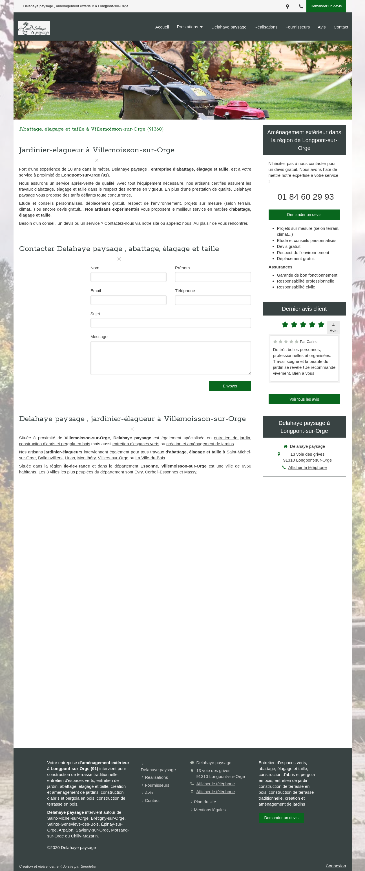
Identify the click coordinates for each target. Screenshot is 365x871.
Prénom (182, 267)
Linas (70, 457)
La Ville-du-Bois (150, 457)
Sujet (95, 313)
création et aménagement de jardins (200, 443)
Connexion (336, 865)
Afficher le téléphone (307, 467)
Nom (94, 267)
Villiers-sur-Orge (113, 457)
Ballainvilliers (50, 457)
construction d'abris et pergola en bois (54, 443)
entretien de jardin (232, 437)
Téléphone (185, 290)
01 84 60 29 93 (305, 196)
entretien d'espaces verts (135, 443)
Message (99, 336)
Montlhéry (86, 457)
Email (95, 290)
